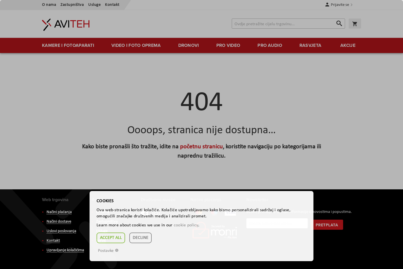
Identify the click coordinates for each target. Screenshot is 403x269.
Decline (140, 238)
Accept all (111, 238)
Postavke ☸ (108, 251)
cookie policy (186, 225)
